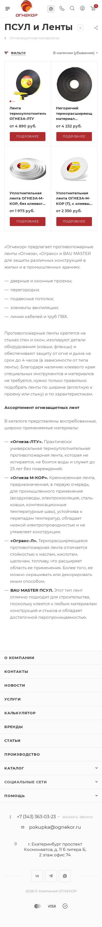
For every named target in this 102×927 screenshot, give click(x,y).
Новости (14, 685)
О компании (19, 658)
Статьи (12, 740)
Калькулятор (20, 713)
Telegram (51, 876)
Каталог (14, 768)
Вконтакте (37, 876)
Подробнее (27, 136)
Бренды (13, 727)
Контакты (16, 671)
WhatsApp (51, 9)
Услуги (12, 699)
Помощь (14, 796)
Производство (22, 754)
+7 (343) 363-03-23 (36, 817)
